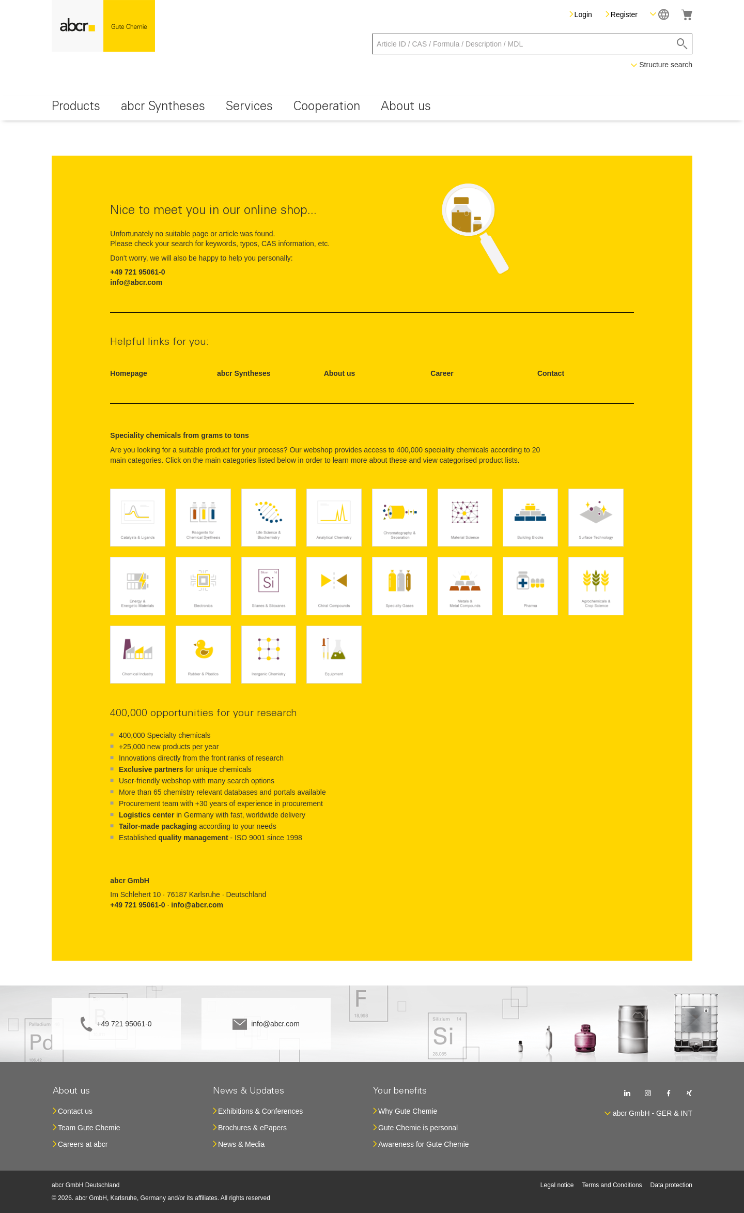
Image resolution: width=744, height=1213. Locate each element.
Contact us (75, 1111)
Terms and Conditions (612, 1185)
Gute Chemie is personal (418, 1128)
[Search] (682, 44)
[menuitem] (76, 108)
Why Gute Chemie (407, 1111)
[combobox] (532, 44)
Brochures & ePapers (252, 1128)
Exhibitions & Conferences (260, 1111)
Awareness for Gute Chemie (423, 1144)
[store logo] (103, 26)
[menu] (372, 108)
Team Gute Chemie (89, 1128)
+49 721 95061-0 (124, 1024)
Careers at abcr (82, 1144)
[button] (659, 14)
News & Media (241, 1144)
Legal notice (557, 1185)
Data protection (671, 1185)
